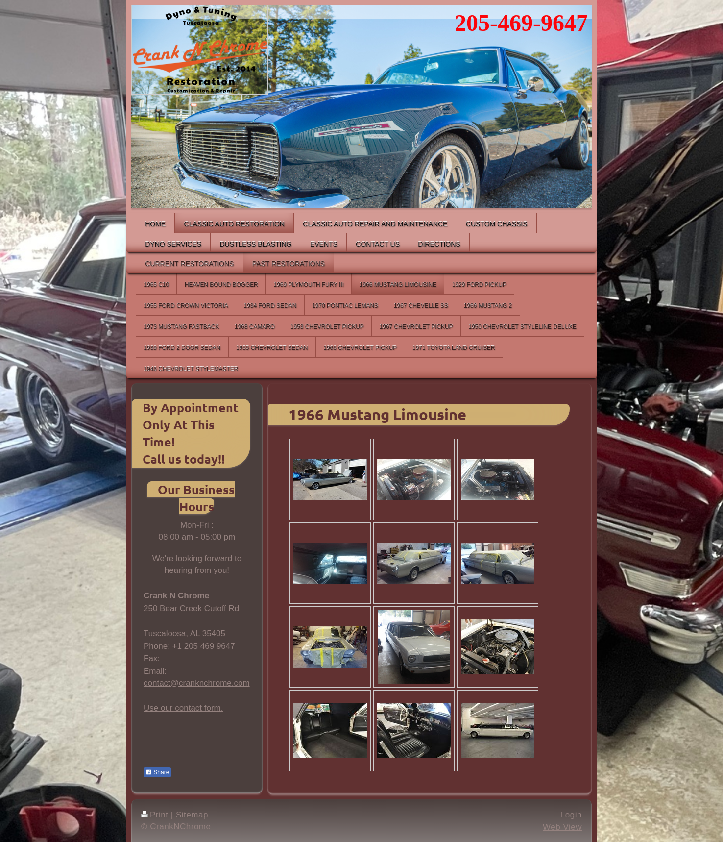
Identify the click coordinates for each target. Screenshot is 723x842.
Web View (562, 827)
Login (571, 814)
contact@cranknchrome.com (197, 683)
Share (157, 772)
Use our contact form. (183, 708)
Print (155, 814)
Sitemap (192, 814)
